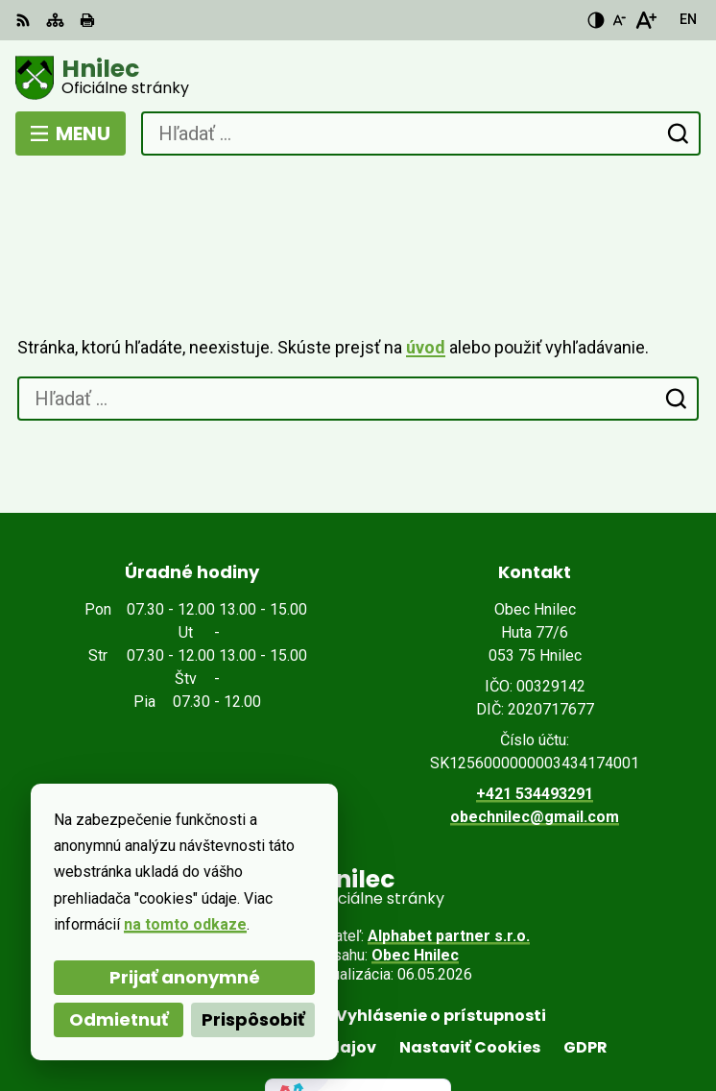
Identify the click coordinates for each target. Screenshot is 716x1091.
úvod (425, 277)
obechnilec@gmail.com (534, 746)
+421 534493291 (534, 723)
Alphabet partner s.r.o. (449, 865)
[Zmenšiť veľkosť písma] (619, 20)
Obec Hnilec (415, 884)
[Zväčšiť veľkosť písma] (645, 20)
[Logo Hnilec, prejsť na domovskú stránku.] (358, 78)
